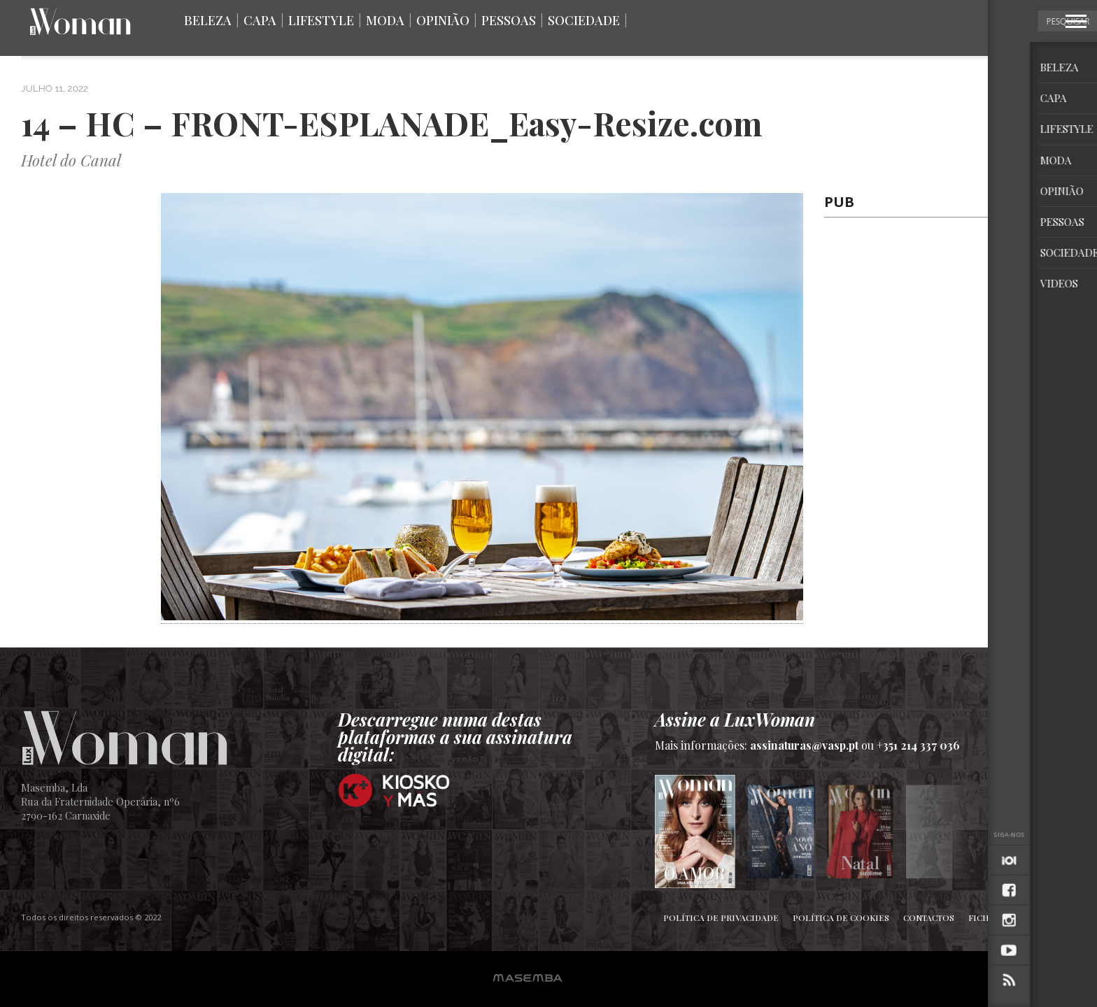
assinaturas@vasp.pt (804, 745)
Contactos (928, 917)
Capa (259, 20)
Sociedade (584, 20)
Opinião (442, 20)
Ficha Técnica (1001, 917)
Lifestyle (321, 20)
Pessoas (508, 20)
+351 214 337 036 (918, 745)
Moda (385, 20)
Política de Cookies (841, 917)
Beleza (208, 20)
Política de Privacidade (721, 917)
